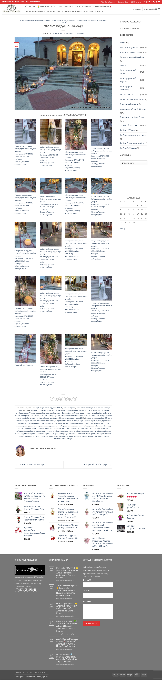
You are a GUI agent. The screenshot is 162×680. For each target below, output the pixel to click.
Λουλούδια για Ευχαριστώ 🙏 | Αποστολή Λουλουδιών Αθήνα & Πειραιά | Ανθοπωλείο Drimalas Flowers (67, 590)
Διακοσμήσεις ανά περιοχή (128, 80)
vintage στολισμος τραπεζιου (84, 415)
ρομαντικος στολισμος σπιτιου (84, 426)
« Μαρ (122, 228)
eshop (77, 7)
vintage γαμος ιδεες (58, 413)
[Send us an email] (151, 2)
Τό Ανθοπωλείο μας (108, 2)
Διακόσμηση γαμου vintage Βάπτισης (98, 418)
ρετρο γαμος (35, 423)
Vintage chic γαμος (44, 410)
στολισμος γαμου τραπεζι (87, 434)
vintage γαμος (45, 413)
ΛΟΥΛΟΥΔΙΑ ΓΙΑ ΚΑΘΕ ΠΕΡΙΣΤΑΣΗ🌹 (97, 6)
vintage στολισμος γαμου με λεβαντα (28, 415)
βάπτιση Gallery (54, 11)
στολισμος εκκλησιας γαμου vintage (66, 436)
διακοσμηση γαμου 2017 (75, 418)
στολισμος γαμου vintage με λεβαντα (47, 431)
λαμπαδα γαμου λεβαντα (92, 421)
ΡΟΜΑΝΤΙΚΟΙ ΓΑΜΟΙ (87, 423)
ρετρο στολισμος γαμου (48, 423)
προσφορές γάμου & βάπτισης (133, 109)
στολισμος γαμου (30, 428)
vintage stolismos (77, 410)
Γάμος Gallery (65, 6)
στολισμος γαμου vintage (25, 431)
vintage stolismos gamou (94, 410)
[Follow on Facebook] (144, 2)
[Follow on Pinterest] (156, 2)
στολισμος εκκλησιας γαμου (43, 436)
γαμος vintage (107, 415)
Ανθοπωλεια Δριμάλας (75, 33)
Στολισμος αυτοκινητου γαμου (133, 135)
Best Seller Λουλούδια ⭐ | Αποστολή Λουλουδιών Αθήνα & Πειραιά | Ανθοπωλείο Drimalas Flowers (67, 573)
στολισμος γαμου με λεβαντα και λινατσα (96, 431)
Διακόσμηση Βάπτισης (58, 418)
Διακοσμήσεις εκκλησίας (126, 88)
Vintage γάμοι (34, 413)
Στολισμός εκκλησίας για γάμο (90, 436)
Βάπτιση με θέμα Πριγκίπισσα (133, 57)
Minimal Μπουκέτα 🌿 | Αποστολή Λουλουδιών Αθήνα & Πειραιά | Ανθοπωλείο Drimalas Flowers (66, 626)
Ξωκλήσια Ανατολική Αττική (132, 99)
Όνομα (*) (87, 580)
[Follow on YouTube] (159, 2)
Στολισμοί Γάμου (127, 130)
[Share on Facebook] (52, 399)
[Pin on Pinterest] (66, 399)
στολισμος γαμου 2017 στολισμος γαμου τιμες (53, 428)
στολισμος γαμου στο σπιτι (68, 434)
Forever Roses (46, 6)
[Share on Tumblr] (75, 399)
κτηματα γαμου (126, 94)
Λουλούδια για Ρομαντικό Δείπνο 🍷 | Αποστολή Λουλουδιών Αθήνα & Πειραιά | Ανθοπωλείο (67, 642)
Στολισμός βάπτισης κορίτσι (132, 143)
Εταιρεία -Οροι (123, 2)
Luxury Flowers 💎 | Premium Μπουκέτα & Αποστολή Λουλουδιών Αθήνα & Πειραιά (66, 658)
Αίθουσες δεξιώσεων (129, 47)
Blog (22, 21)
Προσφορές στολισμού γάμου (133, 117)
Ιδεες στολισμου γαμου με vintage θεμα (69, 421)
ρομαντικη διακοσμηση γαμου (67, 423)
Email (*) (86, 591)
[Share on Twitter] (57, 399)
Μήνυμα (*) (87, 601)
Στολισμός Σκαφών (128, 148)
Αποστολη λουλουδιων (130, 52)
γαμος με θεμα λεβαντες (40, 418)
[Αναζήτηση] (26, 6)
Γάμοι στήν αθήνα (74, 21)
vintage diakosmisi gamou (61, 410)
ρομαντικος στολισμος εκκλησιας (61, 426)
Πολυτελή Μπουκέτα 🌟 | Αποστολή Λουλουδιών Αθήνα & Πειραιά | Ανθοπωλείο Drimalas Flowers (67, 608)
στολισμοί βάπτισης (128, 125)
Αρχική (32, 7)
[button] (136, 2)
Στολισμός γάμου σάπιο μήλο (97, 464)
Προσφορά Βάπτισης (129, 104)
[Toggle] (145, 47)
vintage (34, 410)
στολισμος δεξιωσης (104, 434)
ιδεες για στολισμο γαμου (45, 421)
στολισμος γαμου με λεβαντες (25, 434)
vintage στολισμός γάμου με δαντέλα (98, 413)
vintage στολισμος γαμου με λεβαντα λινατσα (58, 415)
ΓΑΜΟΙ (48, 21)
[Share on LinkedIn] (70, 399)
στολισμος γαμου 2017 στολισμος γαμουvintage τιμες (90, 428)
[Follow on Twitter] (149, 2)
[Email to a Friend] (61, 399)
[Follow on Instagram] (146, 2)
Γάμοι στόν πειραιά (90, 21)
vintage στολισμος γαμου (75, 413)
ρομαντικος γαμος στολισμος (39, 426)
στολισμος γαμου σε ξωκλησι (29, 464)
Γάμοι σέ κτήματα (59, 21)
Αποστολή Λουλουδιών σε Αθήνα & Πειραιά (84, 12)
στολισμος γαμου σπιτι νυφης (47, 434)
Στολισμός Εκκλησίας (25, 436)
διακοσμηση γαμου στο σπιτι (26, 421)
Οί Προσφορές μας (35, 11)
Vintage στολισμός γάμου (35, 21)
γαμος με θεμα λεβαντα (23, 418)
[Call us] (154, 2)
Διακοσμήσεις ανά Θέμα (128, 72)
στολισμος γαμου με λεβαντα (71, 431)
